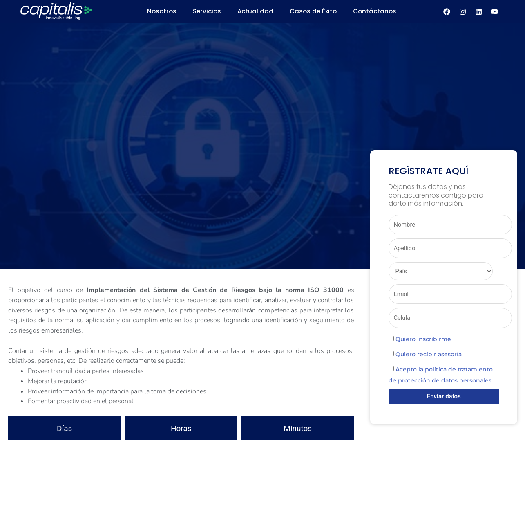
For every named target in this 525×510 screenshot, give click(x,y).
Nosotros (161, 11)
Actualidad (255, 11)
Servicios (207, 11)
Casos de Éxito (313, 11)
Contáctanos (374, 11)
